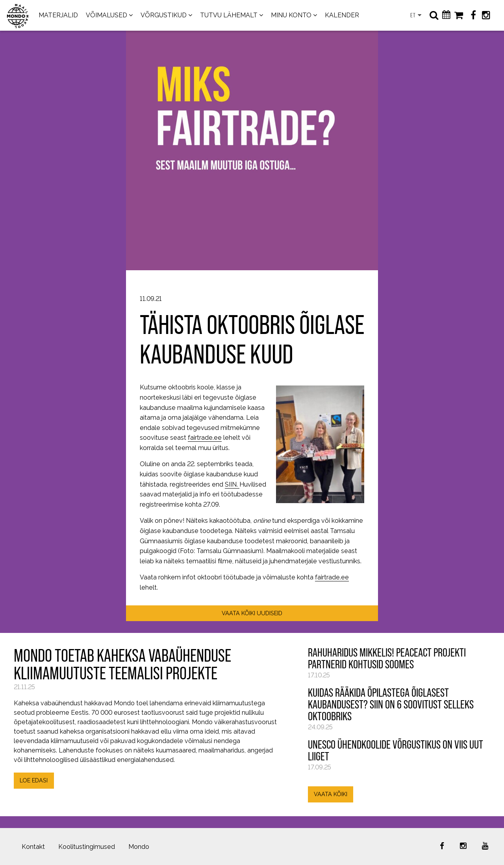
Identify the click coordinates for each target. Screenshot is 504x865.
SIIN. (232, 484)
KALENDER (342, 15)
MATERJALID (58, 15)
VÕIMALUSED (106, 15)
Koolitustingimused (86, 846)
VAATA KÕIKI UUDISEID (252, 613)
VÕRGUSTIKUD (164, 15)
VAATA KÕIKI (330, 794)
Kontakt (33, 846)
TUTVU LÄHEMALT (229, 15)
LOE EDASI (34, 780)
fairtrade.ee (205, 437)
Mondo (138, 846)
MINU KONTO (291, 15)
